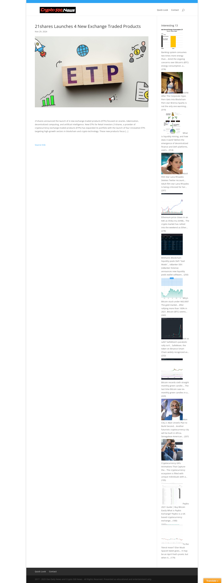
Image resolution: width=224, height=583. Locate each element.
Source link (40, 144)
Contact (175, 10)
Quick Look (162, 10)
